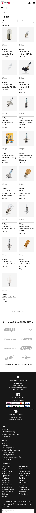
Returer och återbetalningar (11, 450)
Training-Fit (22, 485)
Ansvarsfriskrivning (8, 452)
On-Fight (4, 496)
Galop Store (6, 480)
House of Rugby (7, 487)
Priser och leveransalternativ (11, 457)
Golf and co (5, 482)
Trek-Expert (23, 487)
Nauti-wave (5, 494)
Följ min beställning (8, 432)
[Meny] (2, 8)
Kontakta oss (18, 383)
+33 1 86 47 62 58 (18, 389)
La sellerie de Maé (8, 489)
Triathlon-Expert (24, 489)
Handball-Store (7, 485)
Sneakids (22, 480)
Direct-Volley (6, 473)
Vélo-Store (22, 492)
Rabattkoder (6, 436)
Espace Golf (6, 476)
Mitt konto (5, 429)
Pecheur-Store (24, 469)
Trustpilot (31, 409)
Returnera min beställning (10, 434)
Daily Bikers (6, 469)
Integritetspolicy (7, 459)
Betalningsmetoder (8, 455)
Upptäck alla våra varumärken (18, 364)
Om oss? (5, 443)
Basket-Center (6, 466)
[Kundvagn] (34, 2)
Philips (4, 49)
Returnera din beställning (15, 419)
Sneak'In (22, 478)
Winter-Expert (23, 494)
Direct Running (7, 471)
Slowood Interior (24, 473)
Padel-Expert (23, 466)
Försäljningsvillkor (8, 448)
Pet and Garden (24, 471)
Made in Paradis (7, 492)
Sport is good (23, 482)
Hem (3, 13)
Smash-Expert (24, 476)
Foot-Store (5, 478)
